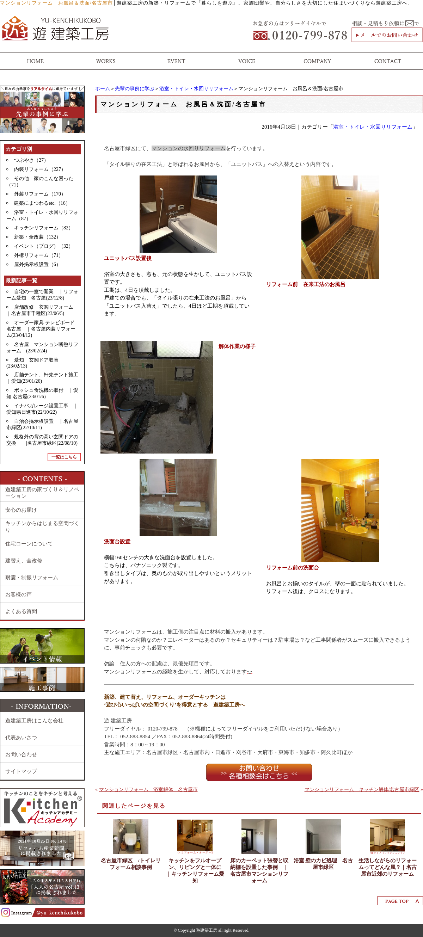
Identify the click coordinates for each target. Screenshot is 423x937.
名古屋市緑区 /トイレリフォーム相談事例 (130, 864)
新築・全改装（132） (37, 237)
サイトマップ (21, 771)
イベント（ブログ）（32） (43, 246)
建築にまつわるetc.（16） (42, 203)
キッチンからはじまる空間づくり (42, 526)
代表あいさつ (21, 737)
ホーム (102, 88)
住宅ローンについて (29, 544)
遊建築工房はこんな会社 (34, 720)
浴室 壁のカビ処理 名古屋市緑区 (323, 864)
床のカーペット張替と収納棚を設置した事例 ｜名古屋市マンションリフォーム (259, 870)
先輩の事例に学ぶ (134, 88)
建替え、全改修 (23, 560)
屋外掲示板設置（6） (37, 264)
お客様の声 (18, 594)
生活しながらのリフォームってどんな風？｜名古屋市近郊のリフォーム (387, 867)
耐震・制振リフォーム (31, 577)
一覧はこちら (64, 457)
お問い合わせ (21, 754)
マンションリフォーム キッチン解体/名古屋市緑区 (362, 789)
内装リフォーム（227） (40, 169)
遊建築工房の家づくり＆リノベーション (42, 493)
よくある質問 (21, 611)
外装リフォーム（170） (40, 194)
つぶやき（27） (31, 160)
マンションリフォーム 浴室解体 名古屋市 (148, 789)
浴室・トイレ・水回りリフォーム (196, 88)
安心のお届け (21, 510)
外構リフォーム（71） (38, 255)
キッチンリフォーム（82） (43, 227)
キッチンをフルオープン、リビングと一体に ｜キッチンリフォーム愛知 (196, 870)
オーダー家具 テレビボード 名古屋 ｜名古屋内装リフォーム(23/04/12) (43, 329)
